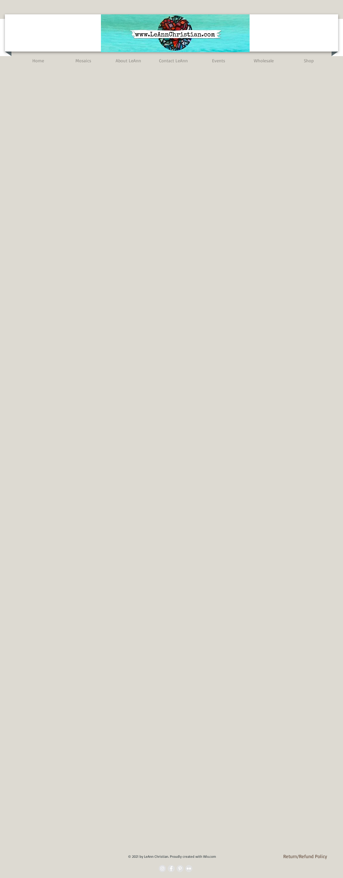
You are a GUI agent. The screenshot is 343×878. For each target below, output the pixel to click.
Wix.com (209, 856)
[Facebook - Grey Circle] (171, 868)
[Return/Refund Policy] (305, 856)
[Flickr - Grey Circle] (188, 868)
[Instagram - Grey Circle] (162, 868)
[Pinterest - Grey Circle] (180, 868)
